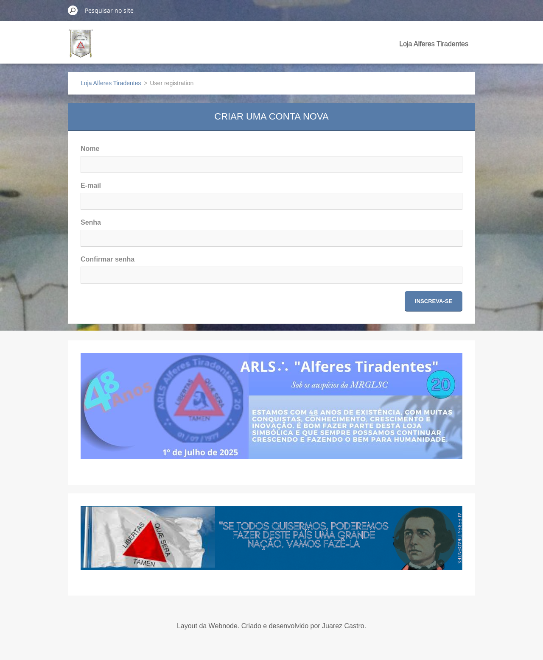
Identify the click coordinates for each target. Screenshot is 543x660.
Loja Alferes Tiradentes (433, 43)
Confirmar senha (107, 259)
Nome (90, 148)
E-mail (91, 185)
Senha (91, 222)
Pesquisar (73, 10)
